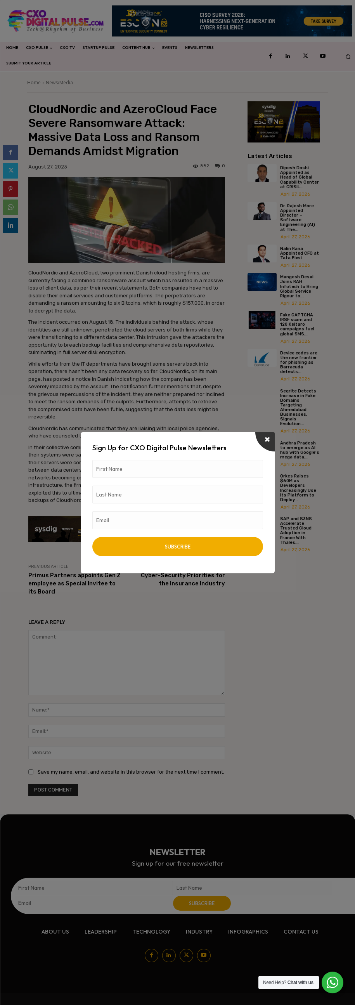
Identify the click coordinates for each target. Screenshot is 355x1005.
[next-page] (265, 564)
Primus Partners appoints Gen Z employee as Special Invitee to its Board (74, 583)
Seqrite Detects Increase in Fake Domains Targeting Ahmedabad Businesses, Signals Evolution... (298, 407)
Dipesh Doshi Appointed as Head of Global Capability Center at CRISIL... (299, 177)
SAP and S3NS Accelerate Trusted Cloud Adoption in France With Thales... (296, 530)
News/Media (59, 82)
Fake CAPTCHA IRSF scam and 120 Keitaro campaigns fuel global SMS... (297, 324)
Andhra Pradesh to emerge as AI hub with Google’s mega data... (299, 449)
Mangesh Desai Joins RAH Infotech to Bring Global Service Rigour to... (299, 286)
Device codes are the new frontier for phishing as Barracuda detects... (298, 362)
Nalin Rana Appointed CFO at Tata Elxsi (299, 253)
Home (34, 82)
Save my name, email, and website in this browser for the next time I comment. (131, 772)
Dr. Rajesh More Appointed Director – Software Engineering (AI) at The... (297, 217)
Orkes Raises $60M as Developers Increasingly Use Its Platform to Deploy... (298, 488)
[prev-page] (252, 564)
